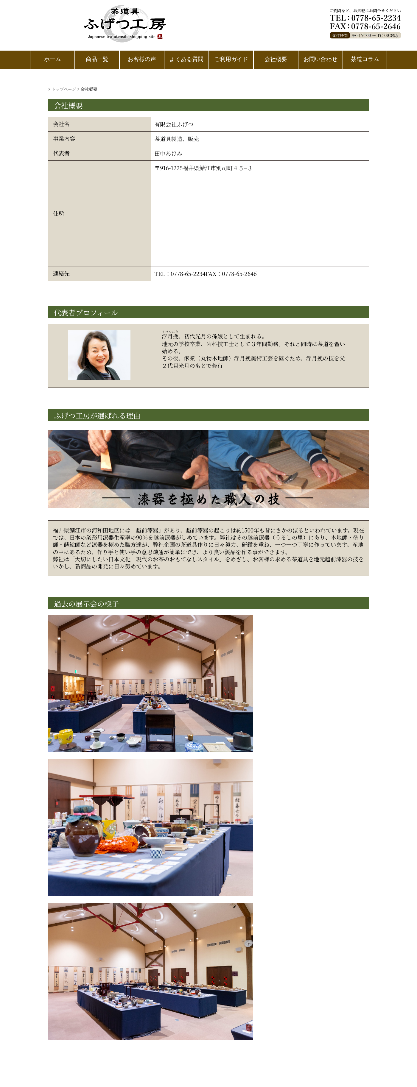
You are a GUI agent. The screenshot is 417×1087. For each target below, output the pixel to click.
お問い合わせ (308, 755)
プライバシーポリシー (201, 755)
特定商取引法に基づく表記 (125, 755)
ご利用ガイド (260, 755)
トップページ (64, 89)
